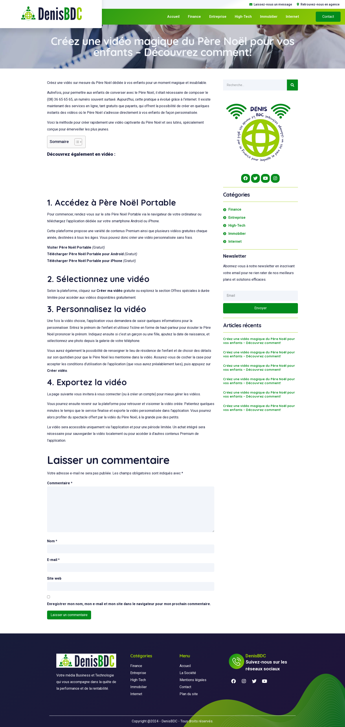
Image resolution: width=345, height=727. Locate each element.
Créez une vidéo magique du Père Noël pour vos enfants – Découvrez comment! (259, 341)
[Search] (292, 85)
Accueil (173, 16)
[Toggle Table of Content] (76, 142)
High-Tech (243, 16)
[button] (328, 17)
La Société (188, 673)
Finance (194, 16)
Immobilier (268, 16)
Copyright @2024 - (146, 721)
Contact (185, 687)
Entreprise (217, 16)
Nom (52, 541)
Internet (292, 16)
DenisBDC (169, 721)
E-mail (53, 560)
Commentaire (59, 483)
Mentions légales (193, 680)
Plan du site (189, 694)
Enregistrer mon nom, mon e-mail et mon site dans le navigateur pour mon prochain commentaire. (129, 604)
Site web (54, 578)
